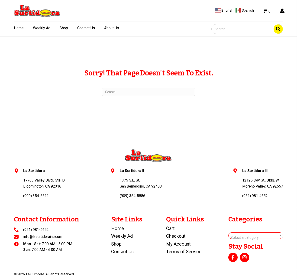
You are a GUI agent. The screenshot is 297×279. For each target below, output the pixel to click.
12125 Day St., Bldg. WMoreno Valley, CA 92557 (262, 183)
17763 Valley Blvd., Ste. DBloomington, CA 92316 (44, 183)
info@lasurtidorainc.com (42, 236)
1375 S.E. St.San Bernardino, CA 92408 (141, 183)
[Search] (148, 92)
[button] (233, 257)
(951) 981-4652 (36, 229)
